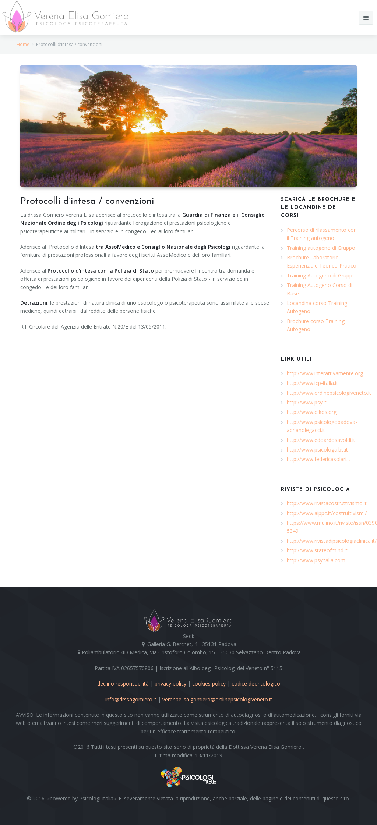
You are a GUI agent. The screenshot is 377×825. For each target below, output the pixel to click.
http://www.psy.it (307, 402)
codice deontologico (256, 683)
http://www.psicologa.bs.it (317, 449)
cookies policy (209, 683)
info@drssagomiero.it (130, 699)
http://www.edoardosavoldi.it (321, 439)
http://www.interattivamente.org (325, 373)
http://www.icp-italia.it (312, 382)
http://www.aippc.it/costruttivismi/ (327, 513)
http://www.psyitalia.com (316, 560)
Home (23, 44)
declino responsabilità (123, 683)
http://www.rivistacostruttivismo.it (327, 503)
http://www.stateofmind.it (317, 550)
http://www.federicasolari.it (318, 459)
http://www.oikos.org (312, 411)
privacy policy (170, 683)
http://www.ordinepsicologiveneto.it (329, 392)
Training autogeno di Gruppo (321, 247)
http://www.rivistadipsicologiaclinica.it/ (332, 540)
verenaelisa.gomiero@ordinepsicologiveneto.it (217, 699)
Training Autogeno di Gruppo (321, 275)
